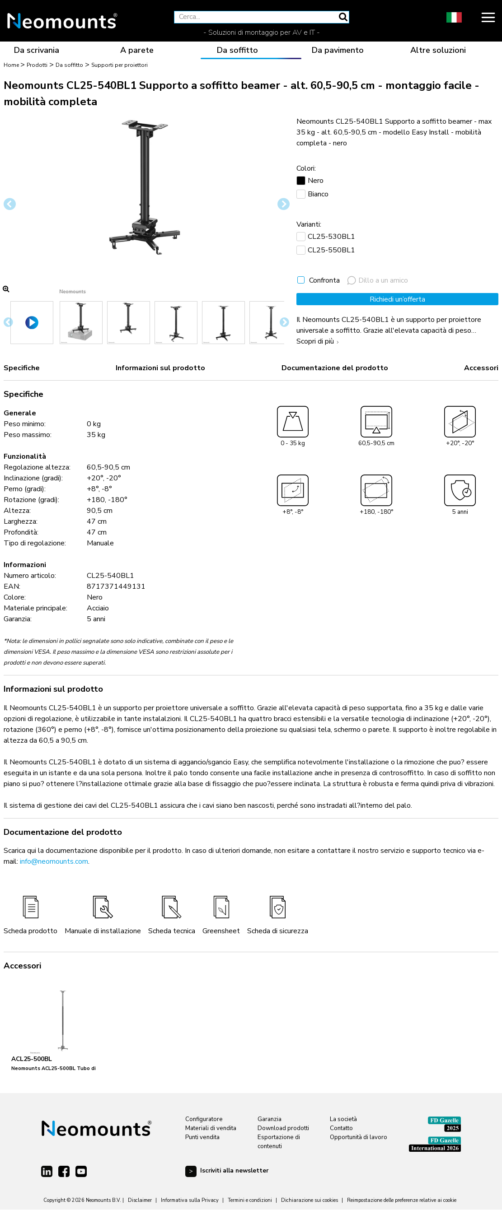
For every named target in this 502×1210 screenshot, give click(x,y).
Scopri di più (318, 341)
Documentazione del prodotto (334, 368)
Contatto (341, 1128)
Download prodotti (283, 1128)
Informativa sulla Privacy (190, 1200)
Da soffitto (237, 50)
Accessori (481, 368)
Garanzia (269, 1119)
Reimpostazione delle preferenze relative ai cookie (401, 1200)
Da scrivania (36, 50)
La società (343, 1119)
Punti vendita (202, 1137)
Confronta (324, 280)
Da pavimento (338, 50)
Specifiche (22, 368)
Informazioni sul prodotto (160, 368)
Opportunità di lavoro (358, 1137)
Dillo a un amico (377, 280)
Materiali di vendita (210, 1128)
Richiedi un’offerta (397, 299)
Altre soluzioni (438, 50)
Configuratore (204, 1119)
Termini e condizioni (250, 1200)
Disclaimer (140, 1200)
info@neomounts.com (54, 861)
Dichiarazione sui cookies (309, 1200)
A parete (137, 50)
